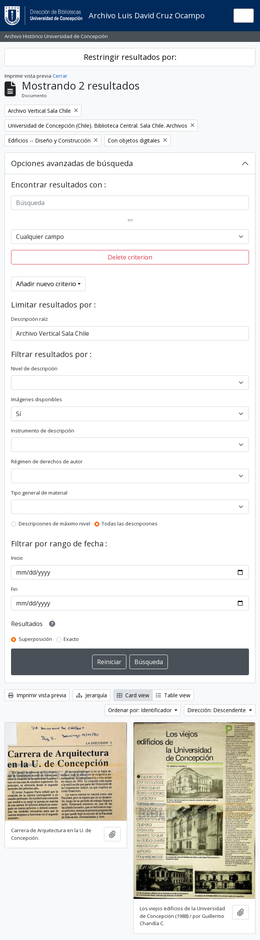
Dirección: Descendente (217, 710)
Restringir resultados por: (130, 57)
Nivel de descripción (34, 368)
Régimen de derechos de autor (47, 461)
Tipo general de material (39, 492)
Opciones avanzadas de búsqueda (72, 163)
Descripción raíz (29, 318)
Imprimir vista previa (37, 695)
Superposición (35, 639)
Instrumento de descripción (42, 430)
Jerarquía (91, 695)
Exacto (71, 639)
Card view (133, 695)
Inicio (17, 557)
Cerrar (60, 75)
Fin (14, 589)
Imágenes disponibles (36, 399)
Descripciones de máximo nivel (54, 523)
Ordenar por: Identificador (140, 710)
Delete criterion (130, 257)
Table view (173, 695)
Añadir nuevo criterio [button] (46, 284)
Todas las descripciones (130, 523)
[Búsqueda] (130, 202)
